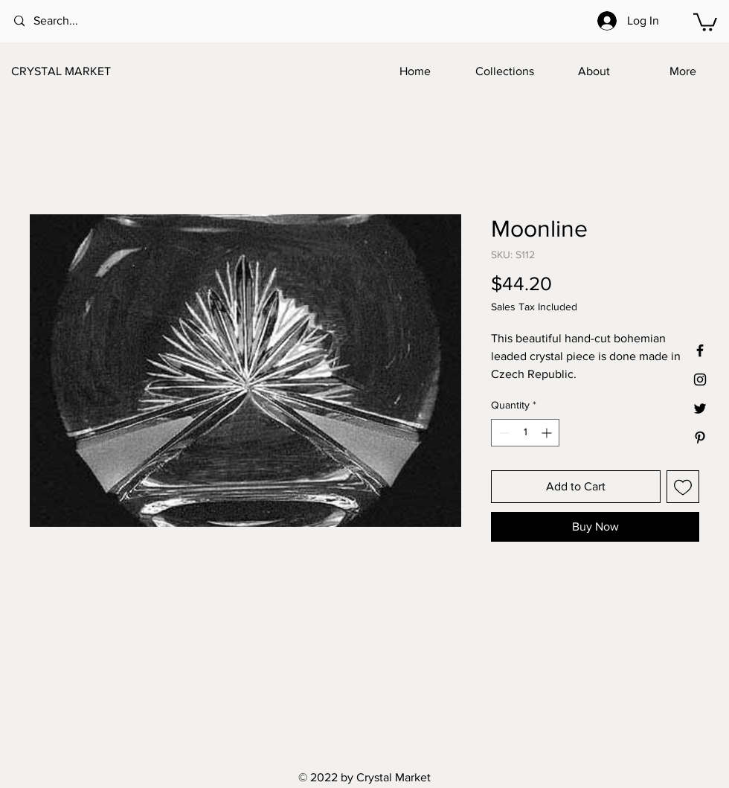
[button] (705, 21)
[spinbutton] (525, 433)
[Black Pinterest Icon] (700, 437)
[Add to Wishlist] (683, 486)
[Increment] (548, 433)
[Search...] (74, 21)
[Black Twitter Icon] (700, 408)
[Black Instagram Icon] (700, 379)
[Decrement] (502, 433)
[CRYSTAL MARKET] (84, 71)
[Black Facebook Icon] (700, 350)
